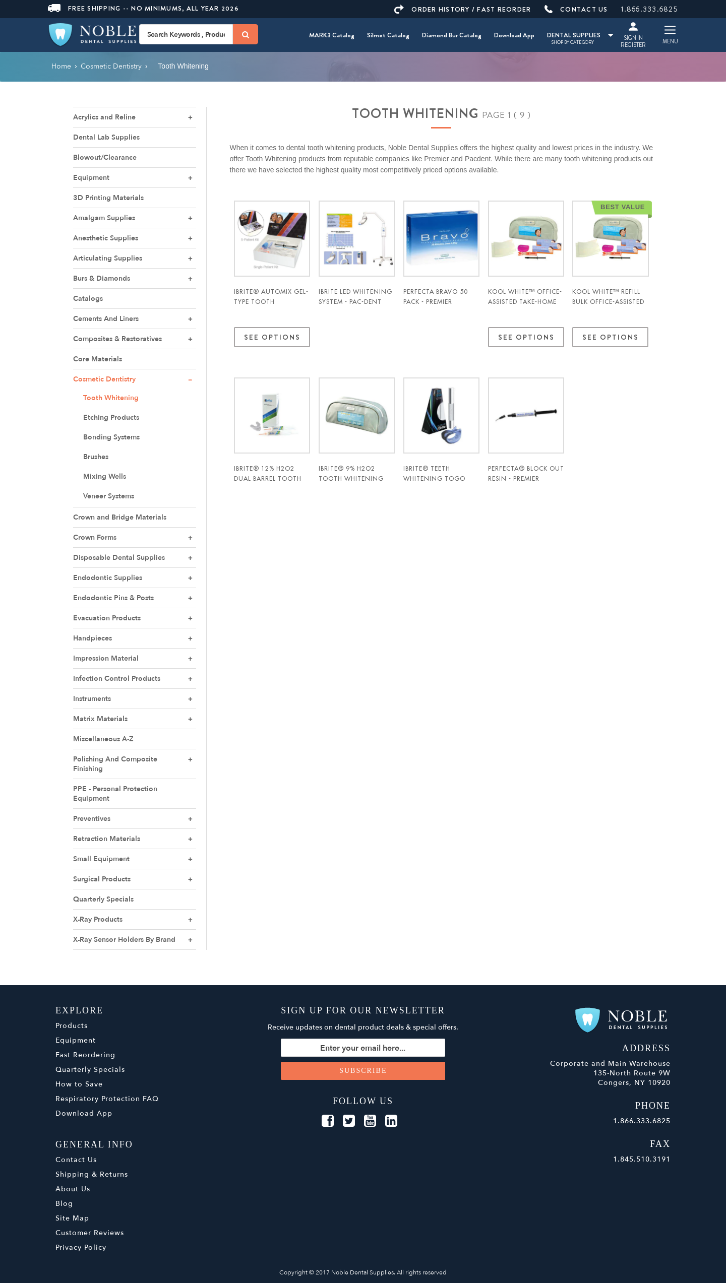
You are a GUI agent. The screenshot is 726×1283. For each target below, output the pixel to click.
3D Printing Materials (108, 198)
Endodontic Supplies (107, 578)
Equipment (91, 177)
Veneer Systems (108, 496)
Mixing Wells (104, 476)
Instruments (92, 698)
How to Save (79, 1084)
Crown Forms (94, 537)
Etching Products (111, 417)
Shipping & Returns (91, 1174)
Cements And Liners (106, 319)
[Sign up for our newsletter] (363, 1048)
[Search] (245, 34)
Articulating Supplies (107, 258)
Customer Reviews (89, 1233)
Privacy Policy (80, 1247)
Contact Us (76, 1160)
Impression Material (106, 658)
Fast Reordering (85, 1055)
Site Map (72, 1218)
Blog (64, 1203)
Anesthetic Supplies (105, 238)
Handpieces (92, 638)
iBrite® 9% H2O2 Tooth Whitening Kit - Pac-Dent (351, 479)
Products (71, 1026)
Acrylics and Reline (104, 117)
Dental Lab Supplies (106, 137)
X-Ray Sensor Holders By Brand (124, 939)
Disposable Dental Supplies (119, 557)
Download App (514, 35)
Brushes (95, 457)
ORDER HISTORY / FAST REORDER (462, 9)
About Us (72, 1189)
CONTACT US (576, 9)
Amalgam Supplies (104, 218)
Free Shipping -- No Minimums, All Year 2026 (143, 8)
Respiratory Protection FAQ (107, 1099)
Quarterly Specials (103, 899)
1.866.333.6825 (649, 9)
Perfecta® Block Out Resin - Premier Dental (526, 479)
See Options (272, 337)
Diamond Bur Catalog (451, 35)
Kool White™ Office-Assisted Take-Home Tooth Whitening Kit (525, 307)
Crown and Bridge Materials (119, 517)
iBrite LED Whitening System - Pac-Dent (355, 297)
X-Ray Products (98, 919)
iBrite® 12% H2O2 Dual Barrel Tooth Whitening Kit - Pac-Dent (270, 484)
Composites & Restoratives (117, 339)
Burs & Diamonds (101, 278)
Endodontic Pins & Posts (113, 598)
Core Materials (97, 359)
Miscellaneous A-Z (103, 739)
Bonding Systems (111, 437)
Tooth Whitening (111, 398)
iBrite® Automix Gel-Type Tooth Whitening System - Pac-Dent (271, 307)
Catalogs (88, 298)
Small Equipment (101, 859)
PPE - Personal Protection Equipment (115, 793)
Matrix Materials (100, 719)
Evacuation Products (107, 618)
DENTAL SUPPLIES (580, 35)
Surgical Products (102, 879)
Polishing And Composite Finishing (115, 764)
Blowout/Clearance (105, 157)
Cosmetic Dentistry (104, 379)
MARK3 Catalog (331, 35)
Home (61, 66)
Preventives (91, 818)
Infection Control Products (116, 678)
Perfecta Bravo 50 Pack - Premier (435, 297)
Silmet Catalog (388, 35)
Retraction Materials (106, 839)
